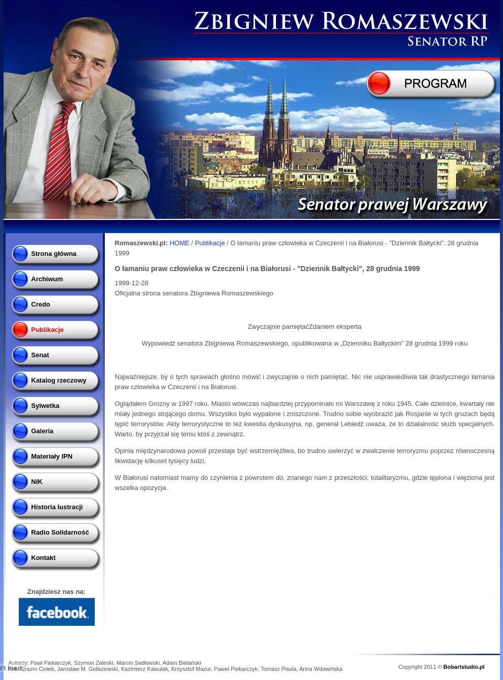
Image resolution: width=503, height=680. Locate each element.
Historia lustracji (57, 507)
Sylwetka (45, 405)
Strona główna (54, 253)
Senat (40, 355)
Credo (41, 304)
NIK (37, 481)
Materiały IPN (52, 456)
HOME (179, 243)
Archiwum (47, 279)
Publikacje (47, 329)
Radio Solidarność (60, 532)
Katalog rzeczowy (59, 380)
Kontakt (43, 557)
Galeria (42, 431)
